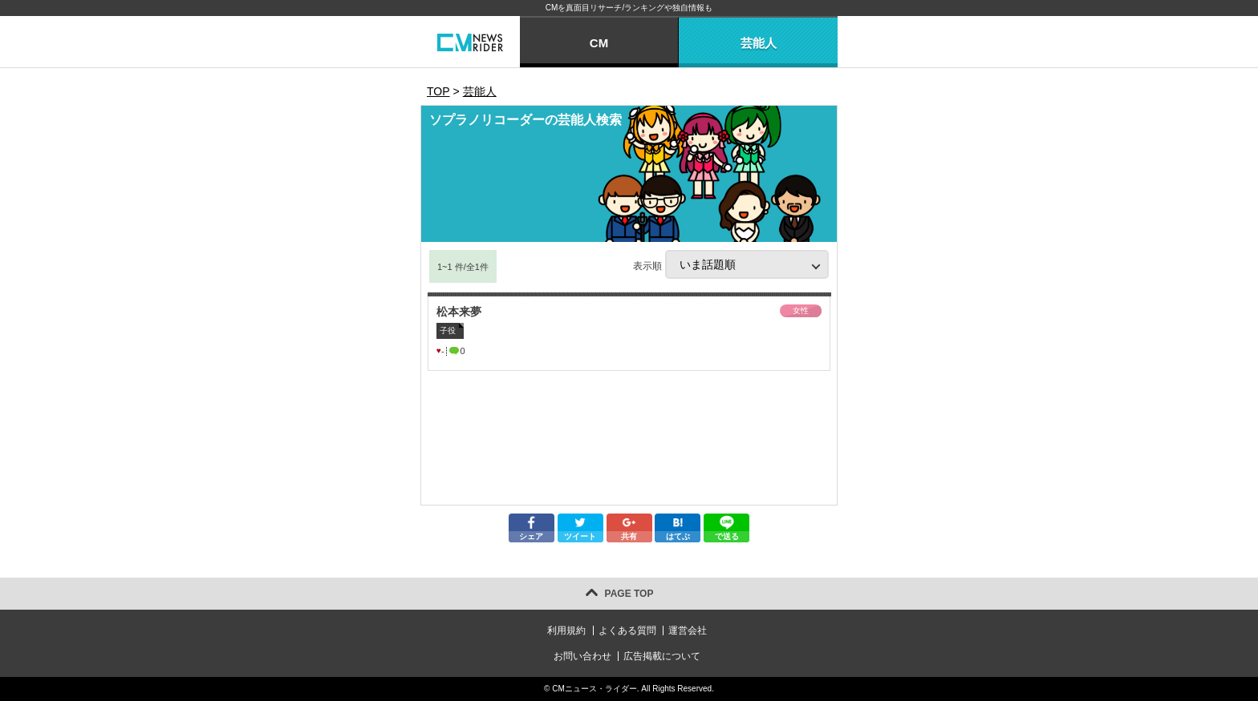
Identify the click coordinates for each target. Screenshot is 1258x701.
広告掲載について (661, 656)
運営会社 (687, 630)
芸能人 (759, 43)
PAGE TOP (629, 593)
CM (599, 43)
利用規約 (566, 630)
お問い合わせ (582, 656)
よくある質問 (627, 630)
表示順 (731, 264)
